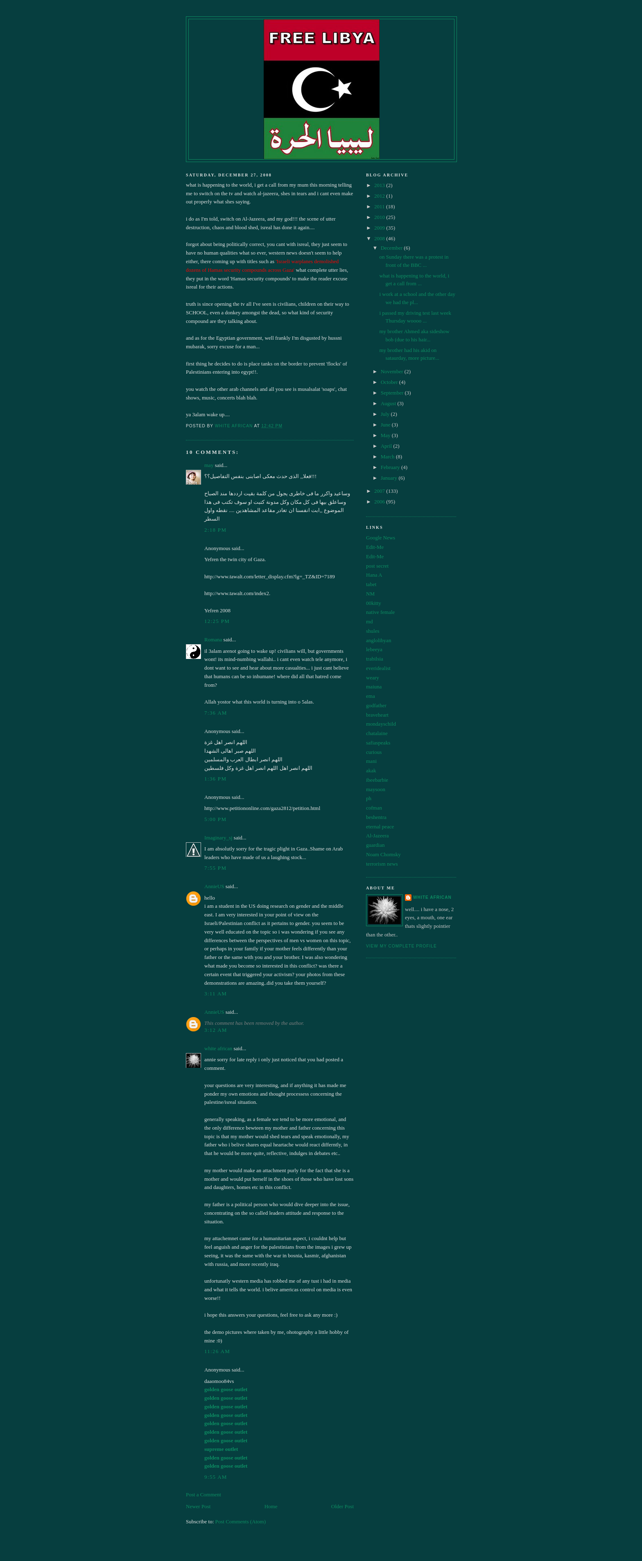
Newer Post (198, 1506)
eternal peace (380, 826)
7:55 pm (215, 868)
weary (372, 677)
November (393, 371)
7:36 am (215, 713)
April (387, 446)
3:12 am (215, 1030)
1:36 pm (215, 779)
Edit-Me (375, 547)
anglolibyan (378, 640)
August (389, 403)
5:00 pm (215, 819)
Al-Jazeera (377, 835)
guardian (375, 845)
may (208, 465)
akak (371, 770)
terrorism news (382, 864)
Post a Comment (203, 1494)
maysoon (375, 789)
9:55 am (215, 1477)
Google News (380, 538)
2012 (380, 196)
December (392, 248)
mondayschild (381, 724)
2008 (380, 238)
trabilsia (374, 659)
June (386, 425)
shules (373, 631)
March (388, 456)
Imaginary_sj (218, 838)
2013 (380, 185)
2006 (380, 502)
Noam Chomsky (383, 854)
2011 (380, 206)
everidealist (378, 668)
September (393, 393)
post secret (377, 566)
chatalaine (377, 733)
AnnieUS (214, 886)
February (391, 467)
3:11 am (215, 993)
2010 (380, 217)
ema (370, 696)
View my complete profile (401, 946)
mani (371, 761)
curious (374, 752)
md (369, 621)
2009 (380, 228)
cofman (374, 808)
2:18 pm (215, 530)
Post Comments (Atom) (240, 1521)
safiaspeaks (378, 743)
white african (218, 1048)
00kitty (373, 603)
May (386, 435)
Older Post (342, 1506)
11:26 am (217, 1351)
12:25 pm (217, 621)
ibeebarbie (377, 780)
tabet (371, 584)
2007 (380, 491)
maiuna (374, 687)
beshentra (376, 817)
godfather (376, 705)
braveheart (377, 715)
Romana (213, 639)
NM (370, 594)
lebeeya (374, 649)
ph (368, 798)
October (390, 382)
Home (271, 1506)
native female (380, 612)
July (386, 414)
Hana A (374, 575)
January (390, 478)
